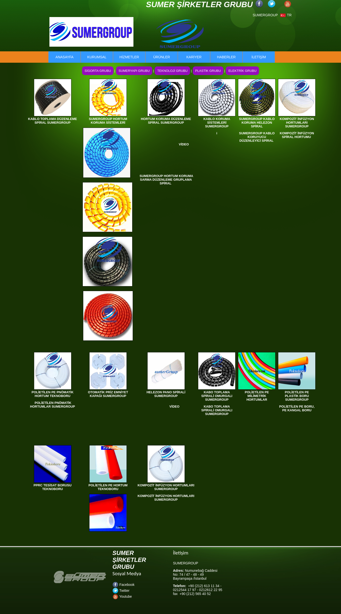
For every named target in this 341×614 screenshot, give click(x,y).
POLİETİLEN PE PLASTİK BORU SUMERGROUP (297, 395)
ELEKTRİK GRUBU (242, 71)
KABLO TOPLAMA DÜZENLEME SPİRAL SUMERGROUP (52, 120)
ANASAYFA (65, 57)
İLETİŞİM (259, 57)
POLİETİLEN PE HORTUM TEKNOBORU (108, 487)
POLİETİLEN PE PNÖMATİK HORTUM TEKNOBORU (53, 394)
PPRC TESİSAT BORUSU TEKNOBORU (53, 487)
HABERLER (226, 57)
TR (286, 15)
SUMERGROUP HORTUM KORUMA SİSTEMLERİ (108, 120)
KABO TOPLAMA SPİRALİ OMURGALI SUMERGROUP (217, 395)
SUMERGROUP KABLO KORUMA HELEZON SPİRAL (257, 122)
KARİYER (193, 57)
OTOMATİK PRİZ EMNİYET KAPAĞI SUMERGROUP (108, 394)
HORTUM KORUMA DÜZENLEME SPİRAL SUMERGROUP (166, 120)
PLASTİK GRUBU (208, 71)
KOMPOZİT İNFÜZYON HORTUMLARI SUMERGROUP (297, 122)
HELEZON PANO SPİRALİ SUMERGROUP (166, 394)
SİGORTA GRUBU (98, 71)
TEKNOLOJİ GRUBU (172, 71)
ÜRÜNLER (161, 57)
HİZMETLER (129, 57)
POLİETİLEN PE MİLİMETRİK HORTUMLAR (257, 395)
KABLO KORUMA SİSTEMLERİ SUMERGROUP (216, 122)
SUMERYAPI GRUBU (134, 71)
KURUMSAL (97, 57)
